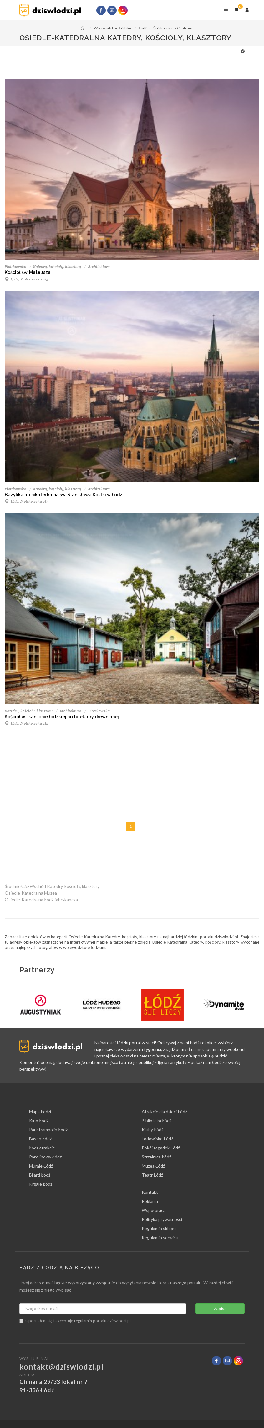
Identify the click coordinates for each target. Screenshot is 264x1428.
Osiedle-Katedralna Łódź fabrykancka (41, 899)
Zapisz (220, 1308)
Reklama (150, 1201)
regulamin (83, 1320)
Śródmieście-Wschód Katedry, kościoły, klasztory (52, 886)
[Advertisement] (128, 62)
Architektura (99, 266)
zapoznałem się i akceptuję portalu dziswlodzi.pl (75, 1320)
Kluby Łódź (152, 1129)
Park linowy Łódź (45, 1156)
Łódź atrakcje (42, 1147)
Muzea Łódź (153, 1165)
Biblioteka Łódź (156, 1120)
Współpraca (153, 1210)
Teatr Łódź (152, 1175)
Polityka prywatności (162, 1219)
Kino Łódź (38, 1120)
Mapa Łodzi (40, 1111)
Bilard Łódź (39, 1175)
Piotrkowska (15, 266)
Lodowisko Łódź (157, 1138)
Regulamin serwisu (160, 1237)
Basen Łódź (40, 1138)
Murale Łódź (41, 1165)
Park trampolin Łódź (48, 1129)
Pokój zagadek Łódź (161, 1147)
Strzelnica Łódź (156, 1156)
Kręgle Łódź (40, 1184)
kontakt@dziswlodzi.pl (61, 1366)
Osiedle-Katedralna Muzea (31, 893)
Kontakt (150, 1192)
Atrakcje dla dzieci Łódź (164, 1111)
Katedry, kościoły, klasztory (57, 266)
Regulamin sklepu (159, 1228)
